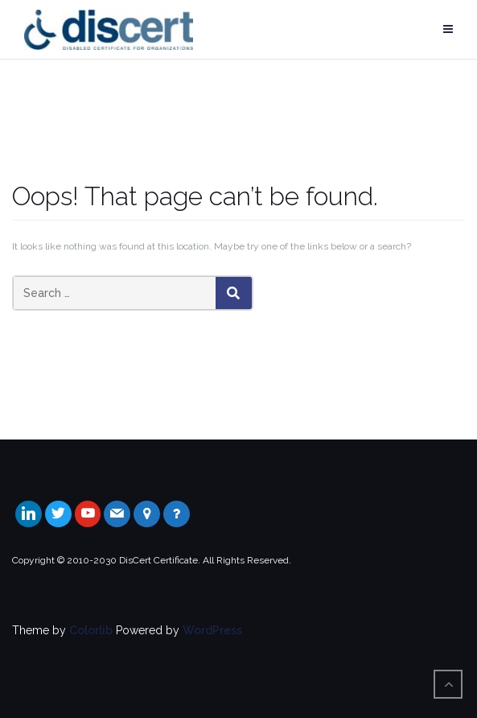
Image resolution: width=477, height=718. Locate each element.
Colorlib (91, 630)
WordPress (212, 630)
